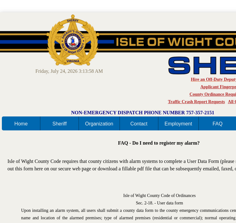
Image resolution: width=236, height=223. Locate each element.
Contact (139, 123)
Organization (99, 123)
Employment (178, 123)
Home (21, 123)
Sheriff (59, 123)
